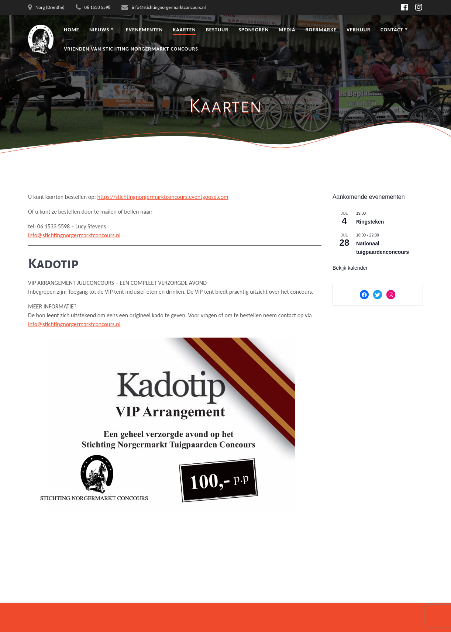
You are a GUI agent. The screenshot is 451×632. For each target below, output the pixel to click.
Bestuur (217, 30)
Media (287, 30)
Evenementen (144, 30)
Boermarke (320, 30)
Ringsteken (370, 222)
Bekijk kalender (350, 268)
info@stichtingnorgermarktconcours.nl (74, 235)
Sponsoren (253, 30)
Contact (392, 30)
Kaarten (184, 30)
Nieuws (99, 30)
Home (71, 30)
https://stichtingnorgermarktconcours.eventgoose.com (162, 196)
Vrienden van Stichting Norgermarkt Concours (131, 49)
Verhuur (359, 30)
